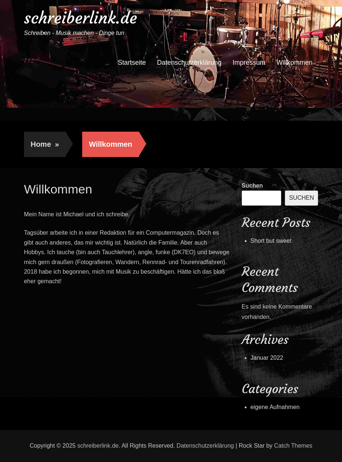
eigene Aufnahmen (275, 407)
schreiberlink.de (80, 18)
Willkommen (294, 62)
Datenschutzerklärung (189, 62)
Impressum (249, 62)
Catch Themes (293, 446)
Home (45, 144)
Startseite (132, 62)
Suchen (252, 185)
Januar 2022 (267, 358)
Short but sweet (271, 241)
